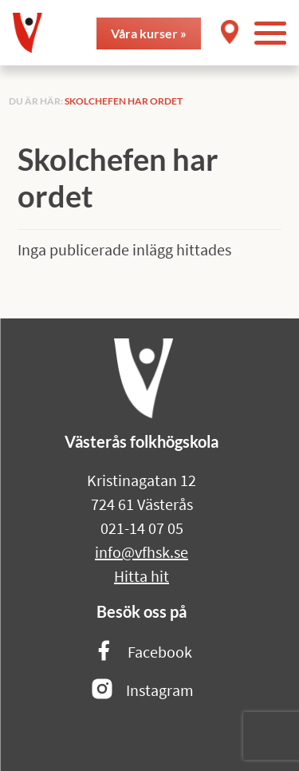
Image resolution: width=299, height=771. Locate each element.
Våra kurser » (149, 33)
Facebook (142, 652)
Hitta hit (141, 576)
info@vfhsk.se (141, 552)
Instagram (142, 690)
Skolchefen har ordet (124, 101)
